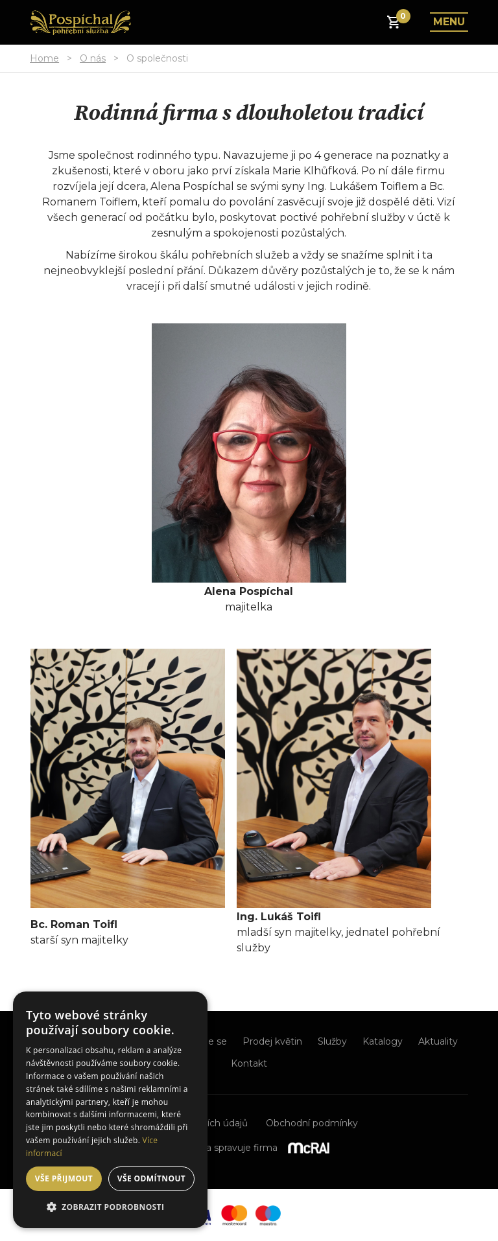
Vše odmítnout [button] (151, 1178)
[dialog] (110, 1110)
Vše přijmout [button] (64, 1178)
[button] (110, 1207)
